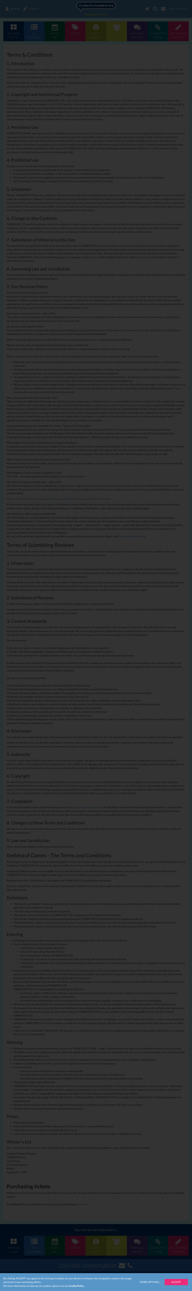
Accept (176, 1281)
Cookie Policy (76, 1285)
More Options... (150, 1281)
